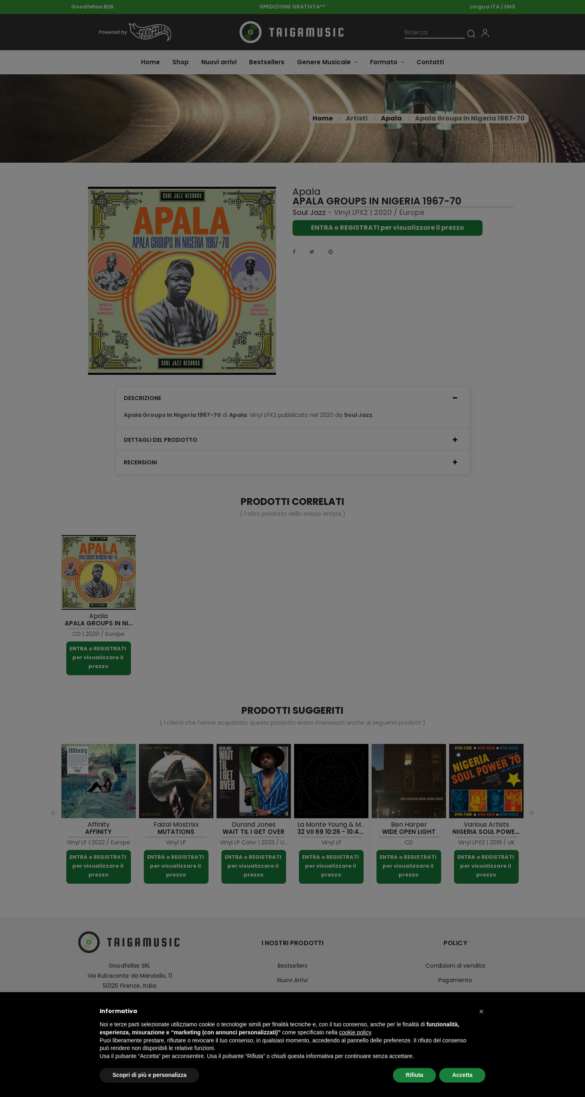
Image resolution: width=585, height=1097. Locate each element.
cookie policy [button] (355, 1032)
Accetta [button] (462, 1075)
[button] (481, 1011)
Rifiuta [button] (414, 1075)
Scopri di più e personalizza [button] (149, 1075)
